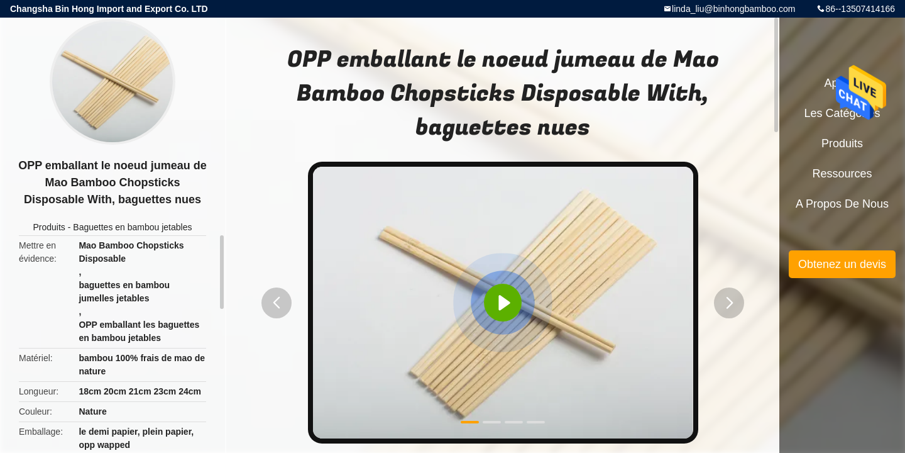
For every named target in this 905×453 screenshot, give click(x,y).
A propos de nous (842, 204)
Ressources (842, 173)
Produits (49, 227)
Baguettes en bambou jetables (132, 227)
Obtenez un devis (842, 264)
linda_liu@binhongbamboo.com (733, 9)
